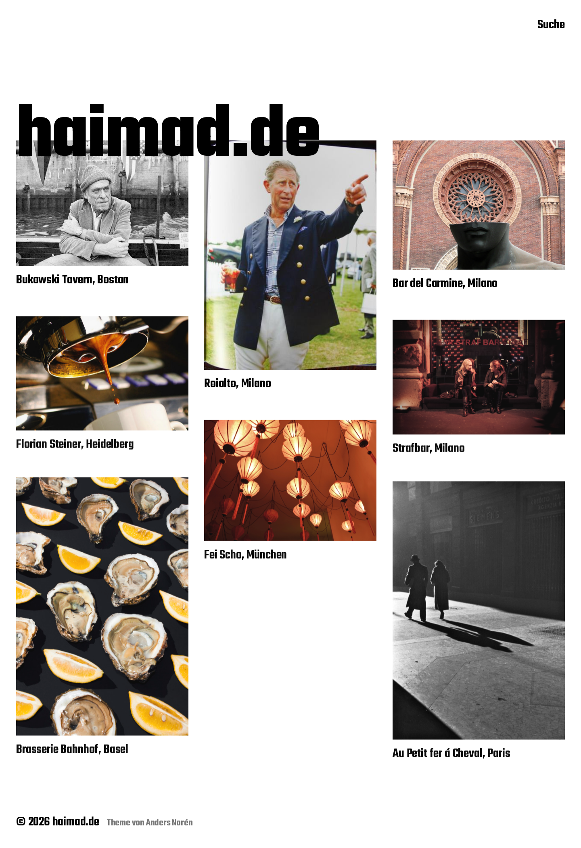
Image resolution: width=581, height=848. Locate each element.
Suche (551, 25)
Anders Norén (169, 823)
